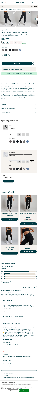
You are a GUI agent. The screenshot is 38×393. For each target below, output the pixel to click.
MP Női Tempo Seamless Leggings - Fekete (28, 214)
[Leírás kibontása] (19, 79)
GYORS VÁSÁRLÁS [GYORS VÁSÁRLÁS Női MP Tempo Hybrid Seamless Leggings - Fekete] (9, 253)
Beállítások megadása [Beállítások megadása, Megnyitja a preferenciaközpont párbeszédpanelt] (13, 390)
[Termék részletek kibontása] (19, 113)
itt (20, 388)
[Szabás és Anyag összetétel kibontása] (19, 109)
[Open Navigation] (2, 2)
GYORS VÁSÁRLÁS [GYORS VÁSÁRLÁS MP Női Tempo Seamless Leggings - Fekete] (28, 224)
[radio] (3, 42)
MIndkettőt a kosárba (8, 181)
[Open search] (5, 2)
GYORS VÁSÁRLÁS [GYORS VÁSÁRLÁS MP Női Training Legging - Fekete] (9, 219)
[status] (6, 59)
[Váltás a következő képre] (36, 19)
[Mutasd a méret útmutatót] (5, 38)
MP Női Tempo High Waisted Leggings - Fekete (14, 9)
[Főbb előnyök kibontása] (19, 105)
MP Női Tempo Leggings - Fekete (28, 245)
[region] (19, 387)
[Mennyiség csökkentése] (3, 59)
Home (1, 9)
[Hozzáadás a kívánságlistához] (34, 63)
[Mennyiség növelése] (10, 59)
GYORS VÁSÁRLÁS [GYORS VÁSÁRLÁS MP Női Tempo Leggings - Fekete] (28, 251)
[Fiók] (32, 2)
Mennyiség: (4, 56)
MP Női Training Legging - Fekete (9, 213)
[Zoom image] (14, 13)
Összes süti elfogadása (23, 390)
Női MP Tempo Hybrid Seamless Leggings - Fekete (9, 246)
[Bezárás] (36, 382)
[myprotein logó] (19, 2)
